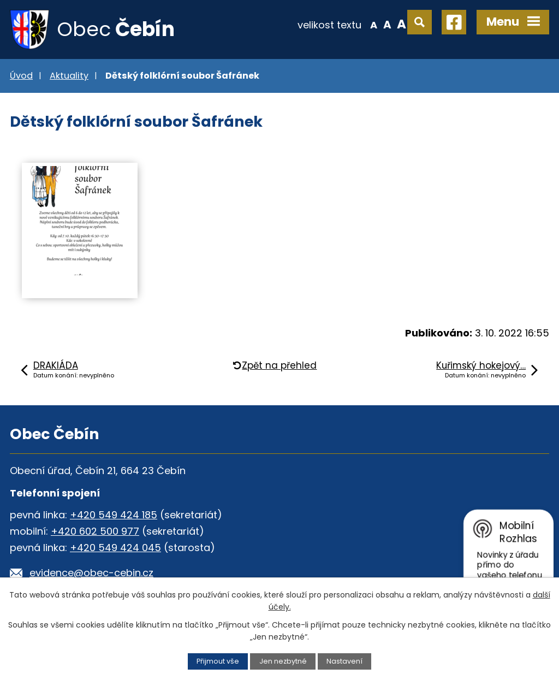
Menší (373, 24)
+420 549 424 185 (113, 515)
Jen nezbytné (283, 661)
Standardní (387, 24)
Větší (401, 24)
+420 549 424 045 (115, 547)
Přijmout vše (218, 661)
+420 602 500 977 (95, 531)
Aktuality (69, 75)
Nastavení (344, 661)
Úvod (21, 75)
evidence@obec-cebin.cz (91, 573)
